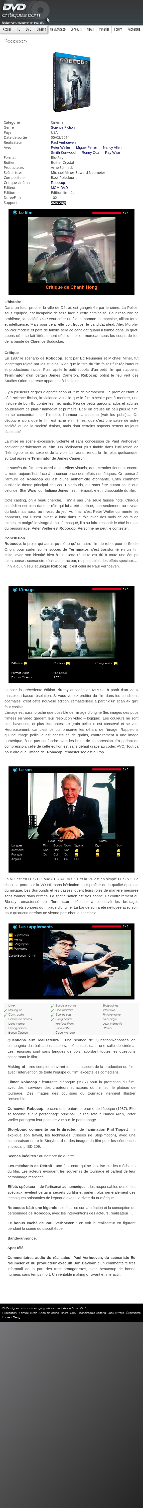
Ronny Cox (90, 153)
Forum (118, 29)
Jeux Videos (58, 29)
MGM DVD (59, 188)
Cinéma (41, 29)
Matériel (104, 29)
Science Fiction (63, 127)
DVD (29, 29)
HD (19, 29)
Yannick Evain (28, 1312)
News (90, 29)
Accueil (7, 29)
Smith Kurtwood (63, 153)
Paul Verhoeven (63, 142)
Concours (76, 29)
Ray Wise (112, 153)
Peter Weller (60, 148)
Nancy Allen (112, 148)
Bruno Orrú (68, 1312)
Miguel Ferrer (86, 148)
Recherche (133, 29)
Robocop (58, 183)
